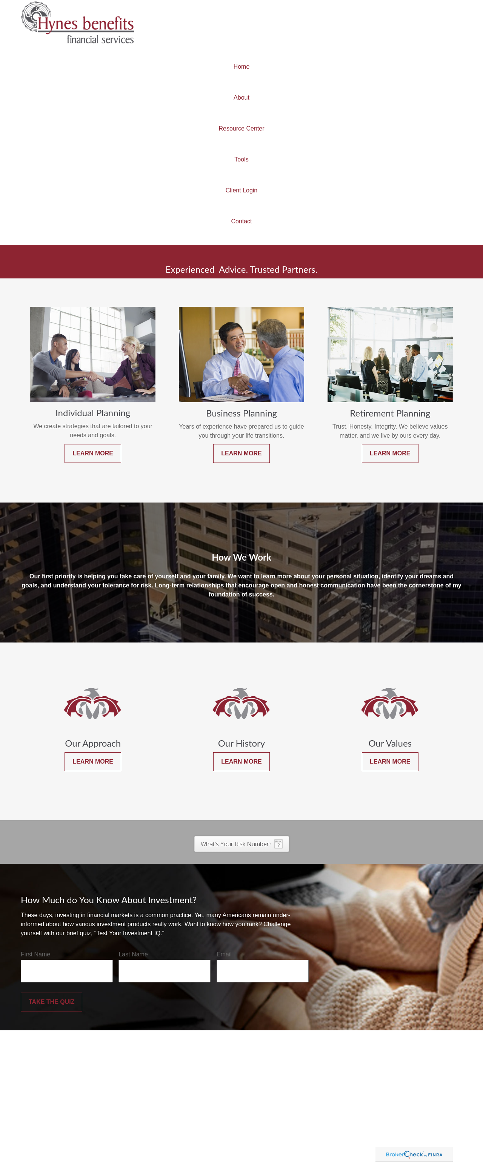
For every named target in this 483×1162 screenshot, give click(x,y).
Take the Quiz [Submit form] (51, 1002)
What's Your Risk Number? (236, 844)
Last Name (133, 954)
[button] (241, 66)
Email (224, 954)
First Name (35, 954)
